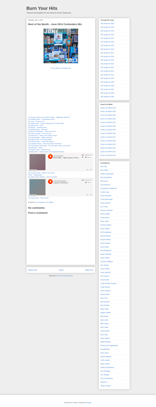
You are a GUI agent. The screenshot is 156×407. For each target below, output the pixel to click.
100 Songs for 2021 (107, 38)
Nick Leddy (104, 327)
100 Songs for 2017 (107, 53)
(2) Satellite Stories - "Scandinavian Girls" (41, 119)
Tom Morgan (105, 375)
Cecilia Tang (105, 192)
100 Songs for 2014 (107, 64)
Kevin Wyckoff (105, 272)
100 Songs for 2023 (107, 31)
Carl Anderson (105, 185)
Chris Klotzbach (106, 196)
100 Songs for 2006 (107, 93)
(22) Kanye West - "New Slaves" (38, 198)
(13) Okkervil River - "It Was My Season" (41, 141)
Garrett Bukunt (106, 236)
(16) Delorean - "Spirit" (35, 148)
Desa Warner (105, 217)
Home (61, 270)
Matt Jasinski (105, 302)
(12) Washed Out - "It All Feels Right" (40, 139)
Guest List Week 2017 (108, 137)
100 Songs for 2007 (107, 89)
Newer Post (32, 270)
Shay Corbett (105, 364)
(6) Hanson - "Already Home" (37, 127)
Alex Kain (104, 166)
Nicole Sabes (105, 331)
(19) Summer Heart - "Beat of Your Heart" (41, 173)
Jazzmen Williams (107, 261)
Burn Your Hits (41, 8)
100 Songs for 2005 (107, 96)
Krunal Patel (105, 280)
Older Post (89, 270)
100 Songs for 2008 (107, 86)
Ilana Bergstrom (106, 250)
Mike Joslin (104, 320)
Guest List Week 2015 (108, 144)
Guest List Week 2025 (108, 108)
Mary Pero (104, 298)
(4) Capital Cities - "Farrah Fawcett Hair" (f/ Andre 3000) (46, 123)
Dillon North (105, 221)
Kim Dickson (105, 276)
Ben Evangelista (106, 177)
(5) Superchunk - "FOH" (35, 125)
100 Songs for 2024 (107, 27)
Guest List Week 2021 (108, 122)
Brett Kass (104, 181)
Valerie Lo (104, 382)
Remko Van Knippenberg (109, 345)
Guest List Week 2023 (108, 115)
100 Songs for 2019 (107, 45)
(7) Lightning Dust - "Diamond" (38, 129)
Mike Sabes (105, 323)
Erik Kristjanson (106, 232)
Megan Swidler (106, 313)
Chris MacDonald (106, 199)
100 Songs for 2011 (107, 75)
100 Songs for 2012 (107, 71)
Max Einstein (105, 305)
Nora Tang (104, 334)
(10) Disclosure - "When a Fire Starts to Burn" (42, 135)
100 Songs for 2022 (107, 34)
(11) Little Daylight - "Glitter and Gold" (40, 137)
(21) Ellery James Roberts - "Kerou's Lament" (42, 177)
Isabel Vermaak (106, 254)
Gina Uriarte (105, 247)
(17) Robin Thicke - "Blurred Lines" (39, 150)
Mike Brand (104, 316)
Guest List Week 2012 (108, 155)
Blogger (89, 402)
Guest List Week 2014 (108, 148)
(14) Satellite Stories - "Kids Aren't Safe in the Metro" (45, 144)
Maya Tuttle (105, 309)
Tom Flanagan (105, 371)
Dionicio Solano (106, 225)
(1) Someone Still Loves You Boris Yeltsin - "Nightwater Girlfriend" (49, 117)
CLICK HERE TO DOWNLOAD (61, 68)
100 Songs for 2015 (107, 60)
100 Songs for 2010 (107, 78)
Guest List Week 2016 (108, 141)
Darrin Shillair (105, 214)
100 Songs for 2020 (107, 42)
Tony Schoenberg (107, 378)
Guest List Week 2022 (108, 119)
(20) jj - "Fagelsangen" (35, 175)
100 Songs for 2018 (107, 49)
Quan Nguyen (105, 338)
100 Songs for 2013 (107, 67)
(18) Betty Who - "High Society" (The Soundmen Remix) (46, 152)
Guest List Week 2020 (108, 126)
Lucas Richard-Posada (108, 283)
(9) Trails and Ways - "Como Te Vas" (39, 133)
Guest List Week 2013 (108, 152)
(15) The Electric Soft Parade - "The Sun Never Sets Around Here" (49, 146)
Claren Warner (106, 203)
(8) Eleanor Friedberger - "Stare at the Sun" (42, 131)
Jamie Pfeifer (105, 258)
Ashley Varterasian (107, 174)
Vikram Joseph (106, 386)
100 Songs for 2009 (107, 82)
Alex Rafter (104, 170)
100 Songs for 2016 (107, 56)
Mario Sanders (106, 291)
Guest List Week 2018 (108, 133)
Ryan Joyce (105, 353)
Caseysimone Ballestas (109, 188)
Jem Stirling (105, 265)
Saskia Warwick (106, 356)
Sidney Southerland (107, 367)
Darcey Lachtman (107, 210)
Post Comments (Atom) (65, 276)
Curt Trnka (104, 207)
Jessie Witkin (105, 269)
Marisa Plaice (105, 294)
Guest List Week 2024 (108, 111)
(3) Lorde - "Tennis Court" (36, 121)
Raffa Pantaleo (106, 342)
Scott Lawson (105, 360)
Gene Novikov (105, 243)
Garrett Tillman (106, 239)
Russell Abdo (105, 349)
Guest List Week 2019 (108, 130)
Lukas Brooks (105, 287)
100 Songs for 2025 (107, 23)
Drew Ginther (105, 229)
